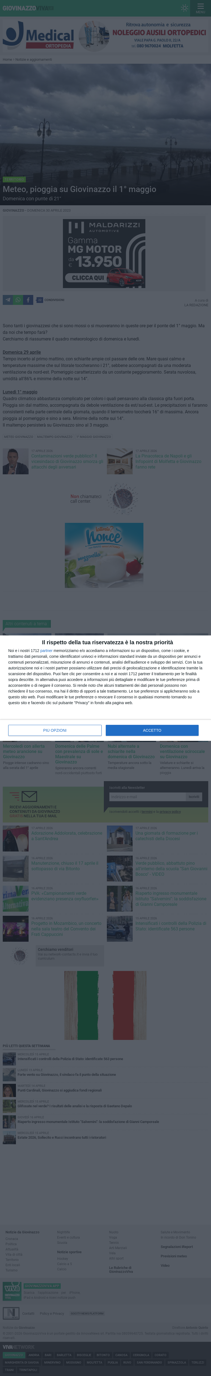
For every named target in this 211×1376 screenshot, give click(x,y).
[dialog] (105, 688)
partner (46, 651)
